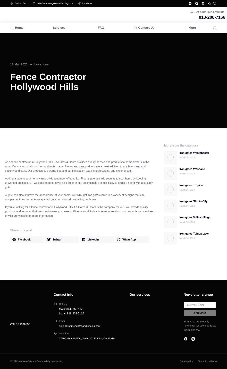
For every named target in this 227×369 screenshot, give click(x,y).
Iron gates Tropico (191, 185)
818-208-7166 (212, 17)
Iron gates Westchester (194, 152)
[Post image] (170, 157)
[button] (27, 239)
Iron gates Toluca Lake (194, 233)
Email (62, 321)
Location (64, 333)
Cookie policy (186, 361)
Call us (63, 304)
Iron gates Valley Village (194, 217)
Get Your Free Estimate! (210, 12)
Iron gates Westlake (192, 169)
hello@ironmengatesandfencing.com (55, 3)
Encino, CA (20, 3)
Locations (87, 3)
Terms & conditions (207, 361)
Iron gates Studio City (193, 201)
